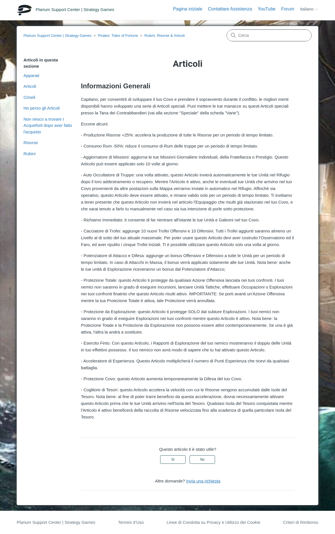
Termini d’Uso (131, 522)
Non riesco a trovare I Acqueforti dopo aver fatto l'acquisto (47, 125)
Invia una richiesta (203, 481)
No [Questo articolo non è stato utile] (202, 460)
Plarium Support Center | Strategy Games (57, 35)
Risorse (30, 142)
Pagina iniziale (187, 9)
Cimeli (29, 97)
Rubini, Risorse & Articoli (165, 35)
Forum (287, 9)
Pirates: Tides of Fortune (118, 35)
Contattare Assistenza (230, 9)
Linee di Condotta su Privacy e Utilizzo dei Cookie (213, 522)
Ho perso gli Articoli (41, 108)
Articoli (29, 86)
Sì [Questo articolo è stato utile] (173, 460)
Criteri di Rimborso (300, 522)
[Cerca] (269, 35)
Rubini (29, 153)
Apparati (31, 75)
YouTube (267, 9)
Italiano (309, 9)
